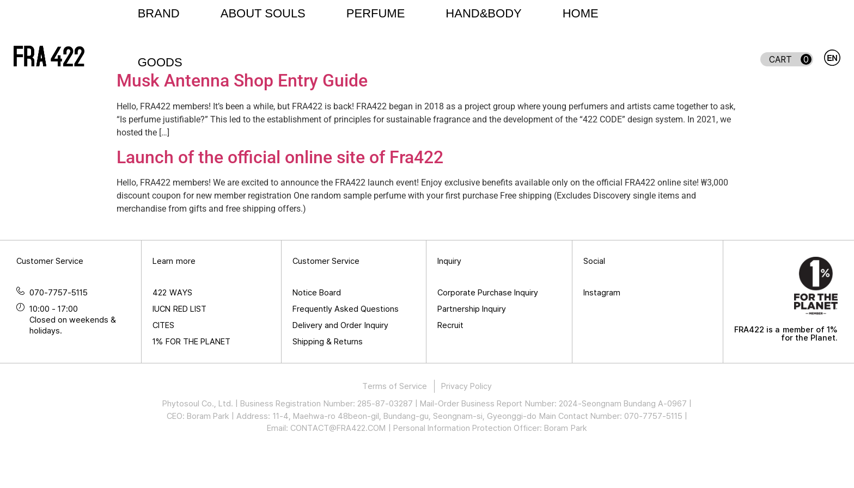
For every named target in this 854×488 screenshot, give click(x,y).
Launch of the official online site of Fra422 (280, 194)
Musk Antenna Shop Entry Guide (242, 118)
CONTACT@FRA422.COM (338, 465)
